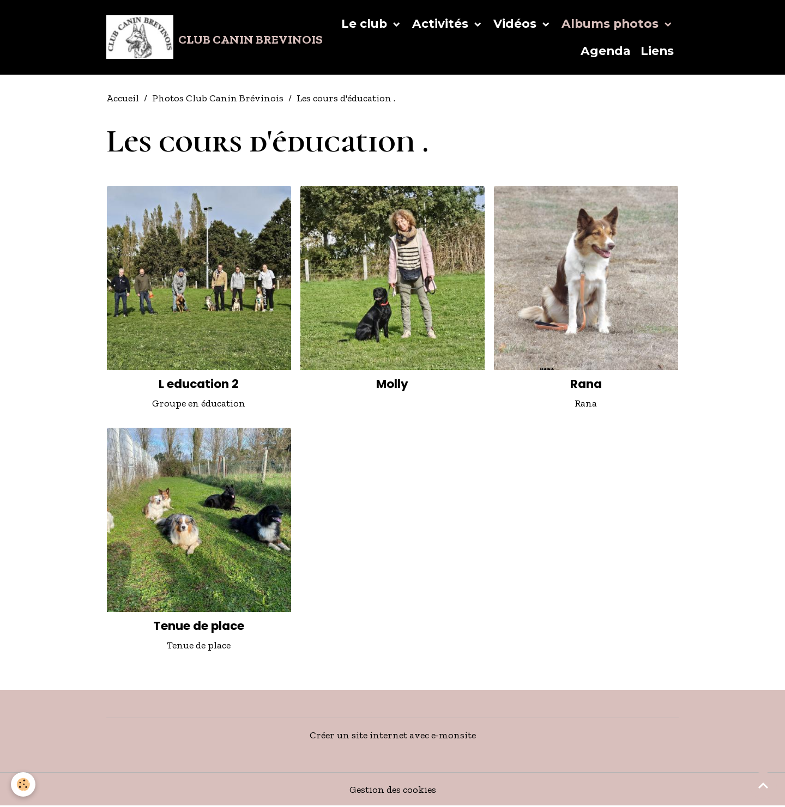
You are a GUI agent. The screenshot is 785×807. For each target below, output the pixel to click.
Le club (365, 23)
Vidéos (516, 23)
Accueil (122, 98)
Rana (586, 383)
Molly (392, 383)
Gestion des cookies (392, 790)
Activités (442, 23)
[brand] (198, 37)
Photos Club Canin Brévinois (217, 98)
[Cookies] (23, 784)
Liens (657, 51)
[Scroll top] (763, 785)
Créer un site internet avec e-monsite (393, 735)
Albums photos (611, 23)
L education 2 (199, 383)
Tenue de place (198, 625)
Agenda (606, 51)
